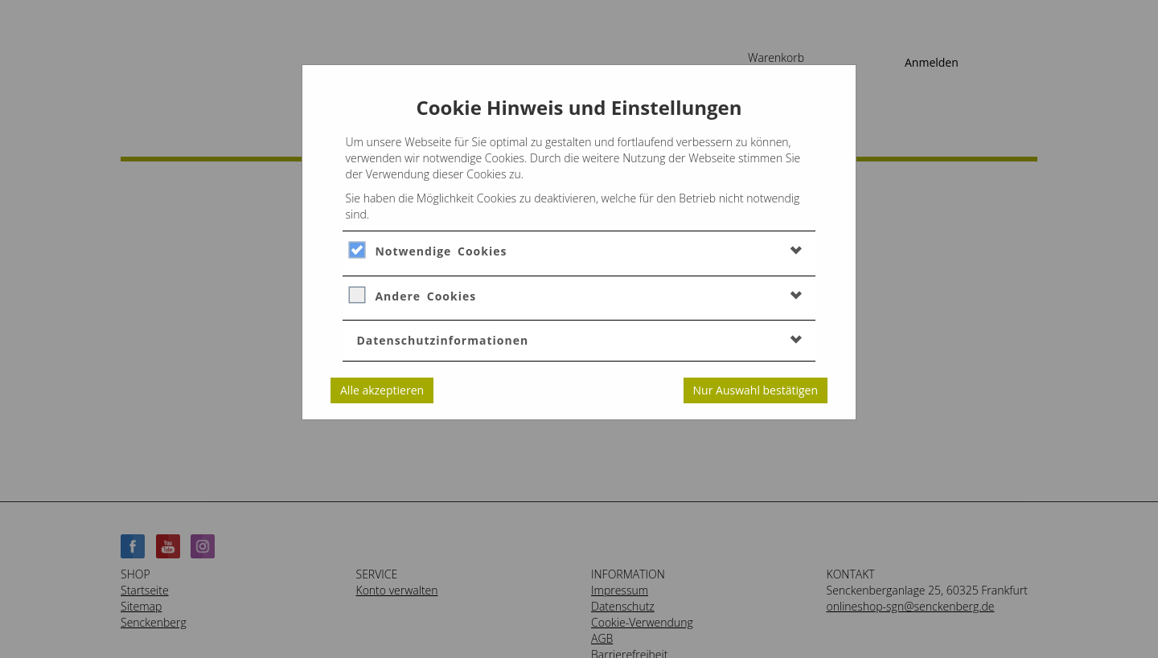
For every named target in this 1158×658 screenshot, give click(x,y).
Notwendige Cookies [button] (441, 251)
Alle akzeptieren (382, 390)
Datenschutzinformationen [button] (442, 340)
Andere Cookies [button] (425, 296)
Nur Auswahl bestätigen (755, 390)
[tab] (579, 251)
